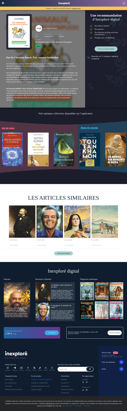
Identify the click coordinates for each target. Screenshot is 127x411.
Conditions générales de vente (40, 386)
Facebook (28, 369)
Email (113, 369)
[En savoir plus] (68, 406)
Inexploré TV (65, 383)
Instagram (7, 369)
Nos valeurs (8, 386)
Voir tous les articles (63, 253)
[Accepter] (78, 406)
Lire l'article (14, 245)
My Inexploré (65, 386)
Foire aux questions (113, 362)
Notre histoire (9, 379)
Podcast (46, 369)
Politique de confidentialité (39, 383)
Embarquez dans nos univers (13, 389)
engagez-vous (76, 8)
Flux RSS (52, 369)
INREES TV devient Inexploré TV (41, 379)
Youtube (21, 369)
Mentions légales (36, 389)
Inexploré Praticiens (67, 389)
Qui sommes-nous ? (11, 383)
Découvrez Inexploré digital (106, 49)
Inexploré (64, 379)
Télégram (14, 369)
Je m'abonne (51, 333)
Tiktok (40, 369)
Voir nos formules (114, 333)
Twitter (34, 369)
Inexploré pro (65, 393)
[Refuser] (87, 406)
